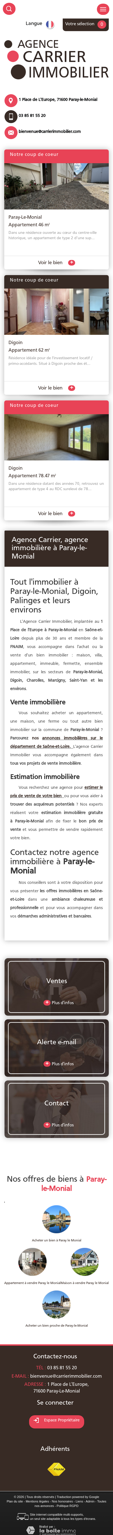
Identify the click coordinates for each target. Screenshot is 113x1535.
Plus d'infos (59, 1003)
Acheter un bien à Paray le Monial (56, 1240)
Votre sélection (79, 24)
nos (37, 738)
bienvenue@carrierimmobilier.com (50, 132)
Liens (79, 1501)
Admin (90, 1501)
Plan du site (15, 1501)
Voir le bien (56, 262)
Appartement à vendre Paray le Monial (32, 1283)
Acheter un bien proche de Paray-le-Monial (56, 1325)
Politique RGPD (68, 1506)
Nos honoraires (62, 1501)
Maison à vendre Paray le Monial (85, 1283)
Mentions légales (37, 1501)
